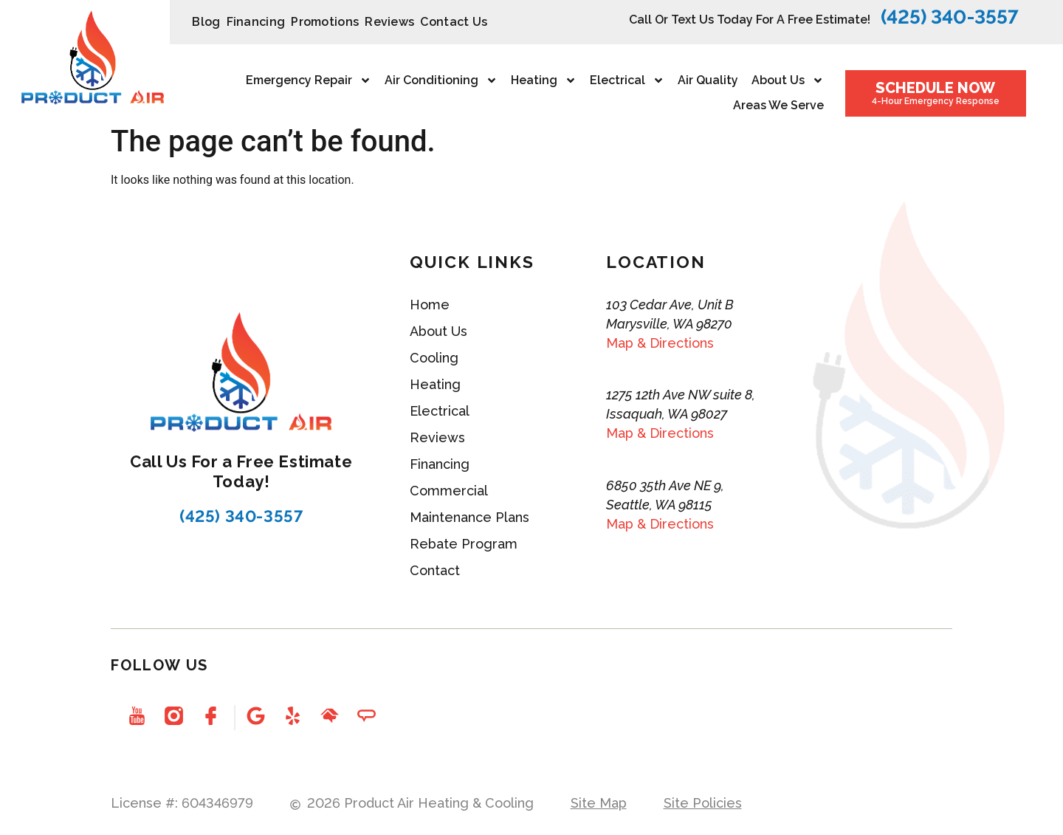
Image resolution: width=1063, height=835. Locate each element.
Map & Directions (660, 343)
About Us (787, 80)
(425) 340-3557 (950, 17)
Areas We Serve (778, 105)
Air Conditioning (441, 80)
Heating (544, 80)
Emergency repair (308, 80)
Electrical (627, 80)
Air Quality (708, 80)
